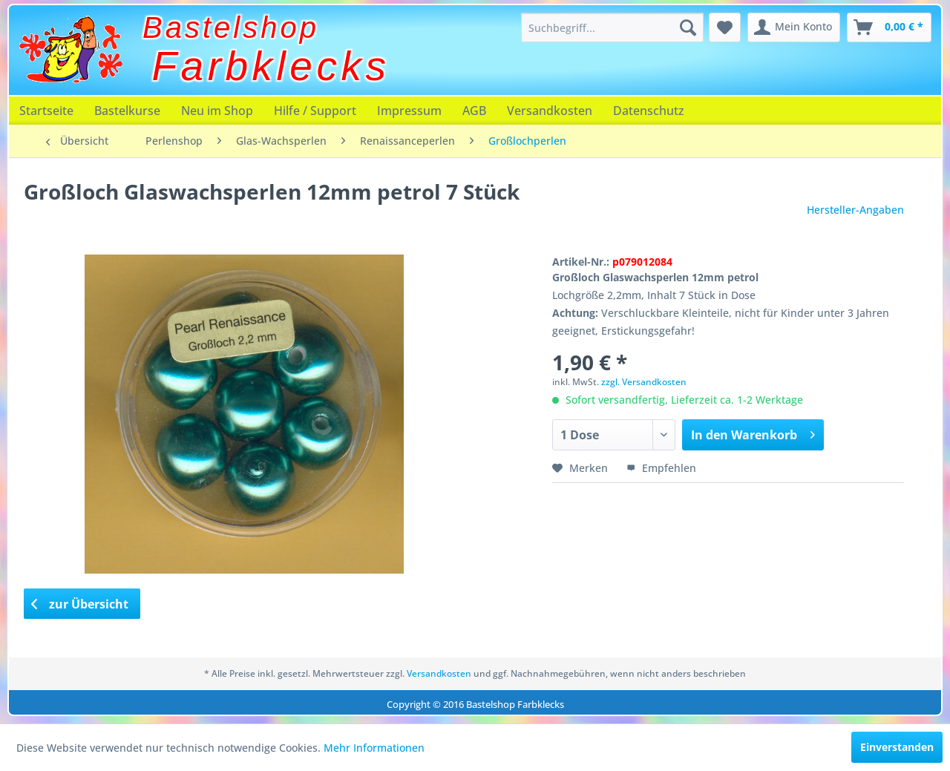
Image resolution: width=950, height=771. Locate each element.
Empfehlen (661, 468)
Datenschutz (648, 110)
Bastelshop (230, 27)
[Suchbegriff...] (612, 27)
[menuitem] (612, 27)
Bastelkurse (127, 110)
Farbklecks (271, 66)
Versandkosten (549, 110)
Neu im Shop (217, 110)
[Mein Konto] (793, 27)
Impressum (409, 110)
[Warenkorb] (889, 27)
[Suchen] (688, 27)
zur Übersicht (80, 604)
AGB (474, 110)
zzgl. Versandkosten (644, 381)
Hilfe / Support (315, 110)
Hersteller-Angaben (855, 210)
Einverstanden (897, 747)
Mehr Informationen (374, 748)
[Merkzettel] (725, 27)
